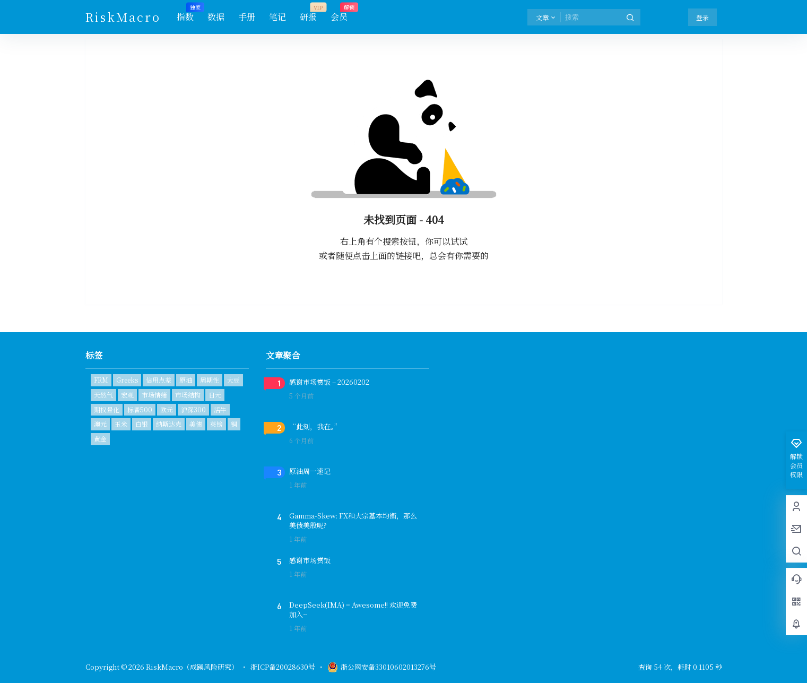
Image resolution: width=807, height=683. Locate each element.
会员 (339, 13)
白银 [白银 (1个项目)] (141, 423)
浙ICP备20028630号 (282, 667)
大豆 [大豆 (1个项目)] (233, 379)
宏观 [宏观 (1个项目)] (127, 394)
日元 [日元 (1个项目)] (215, 394)
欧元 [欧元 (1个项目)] (166, 409)
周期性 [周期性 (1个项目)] (209, 379)
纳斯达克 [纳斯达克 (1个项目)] (168, 423)
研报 (308, 13)
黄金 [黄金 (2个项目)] (100, 438)
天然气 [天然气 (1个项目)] (103, 394)
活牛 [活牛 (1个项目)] (220, 409)
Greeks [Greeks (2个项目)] (127, 379)
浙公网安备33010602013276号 (381, 667)
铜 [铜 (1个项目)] (234, 423)
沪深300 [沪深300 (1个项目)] (193, 409)
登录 (702, 17)
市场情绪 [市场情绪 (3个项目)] (154, 394)
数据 (215, 17)
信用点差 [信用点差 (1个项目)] (158, 379)
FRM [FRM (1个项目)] (101, 379)
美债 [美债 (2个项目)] (195, 423)
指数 (185, 13)
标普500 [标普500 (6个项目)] (139, 409)
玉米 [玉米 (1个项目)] (121, 423)
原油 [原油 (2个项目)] (185, 379)
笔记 (277, 17)
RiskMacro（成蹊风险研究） (191, 667)
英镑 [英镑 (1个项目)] (216, 423)
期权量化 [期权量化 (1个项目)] (106, 409)
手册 (246, 17)
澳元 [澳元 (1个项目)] (100, 423)
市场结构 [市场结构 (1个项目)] (188, 394)
